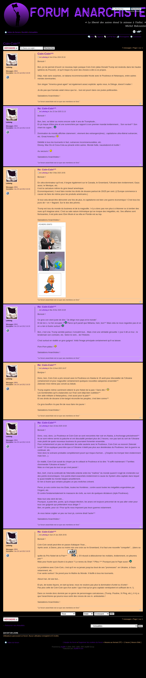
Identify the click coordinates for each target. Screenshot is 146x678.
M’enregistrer (124, 37)
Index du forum (13, 32)
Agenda (100, 37)
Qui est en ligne (10, 633)
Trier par (84, 614)
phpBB (63, 647)
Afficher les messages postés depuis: (53, 614)
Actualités (33, 32)
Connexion (137, 37)
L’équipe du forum (70, 642)
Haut (140, 104)
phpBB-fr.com (78, 648)
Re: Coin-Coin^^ (47, 108)
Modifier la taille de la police (139, 31)
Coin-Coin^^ (11, 43)
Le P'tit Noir (111, 37)
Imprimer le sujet (134, 31)
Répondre (10, 48)
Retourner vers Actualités (15, 625)
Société (25, 32)
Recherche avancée (133, 11)
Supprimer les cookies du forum (90, 642)
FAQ (92, 37)
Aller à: (86, 626)
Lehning (44, 57)
